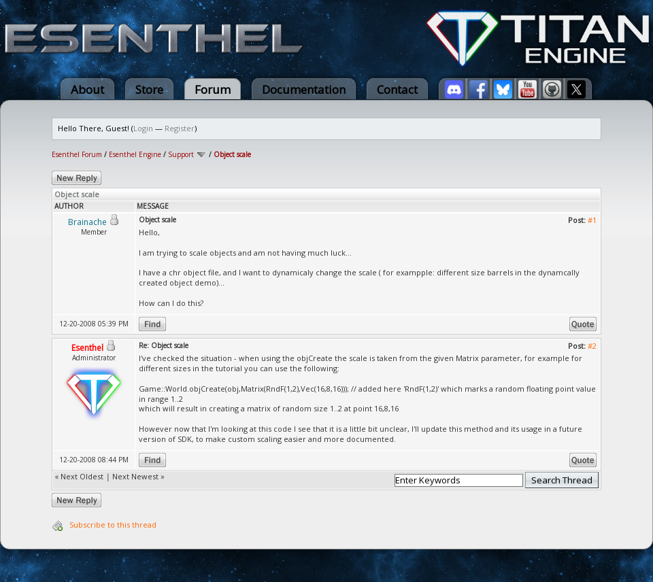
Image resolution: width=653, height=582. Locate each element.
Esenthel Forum (77, 154)
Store (149, 89)
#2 (592, 346)
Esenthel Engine (135, 154)
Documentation (304, 89)
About (87, 89)
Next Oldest (82, 476)
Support (181, 154)
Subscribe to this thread (112, 524)
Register (180, 128)
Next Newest (135, 476)
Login (143, 128)
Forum (213, 89)
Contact (397, 89)
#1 (592, 220)
